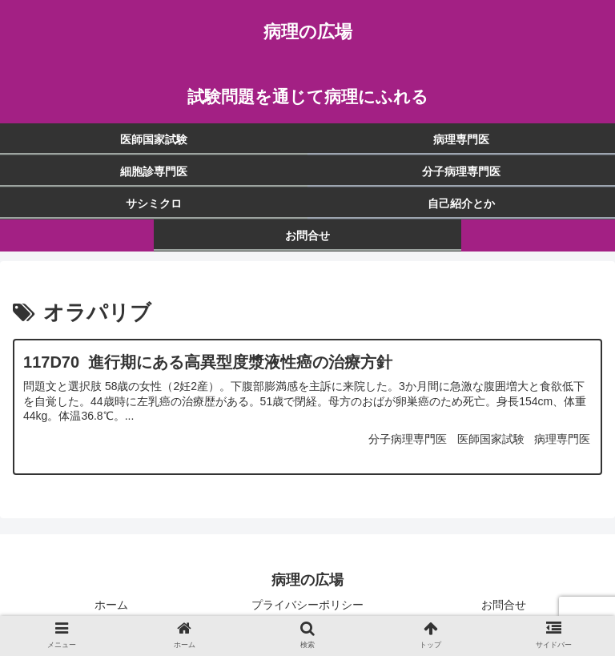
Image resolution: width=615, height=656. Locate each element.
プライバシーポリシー (307, 604)
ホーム (111, 604)
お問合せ (503, 604)
